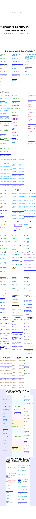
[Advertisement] (18, 19)
